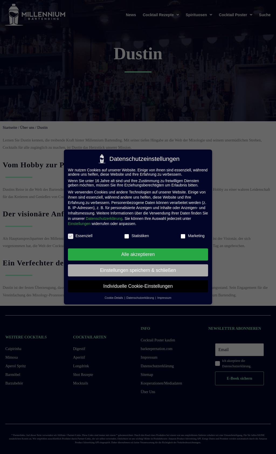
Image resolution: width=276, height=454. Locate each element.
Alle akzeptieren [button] (138, 254)
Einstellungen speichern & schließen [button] (138, 270)
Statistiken (136, 236)
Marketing (192, 236)
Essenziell (80, 236)
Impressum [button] (164, 297)
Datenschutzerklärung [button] (140, 297)
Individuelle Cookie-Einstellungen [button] (138, 286)
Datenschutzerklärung (104, 218)
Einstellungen (79, 223)
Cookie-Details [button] (114, 297)
